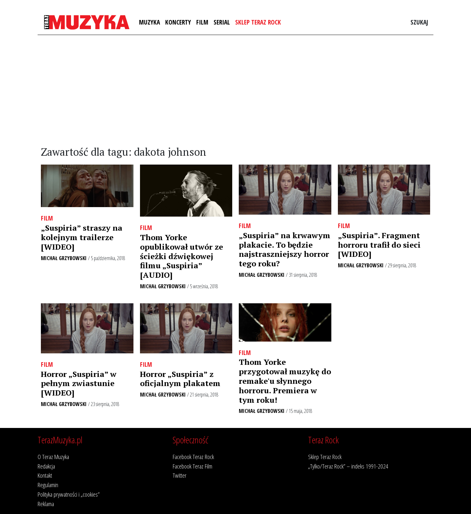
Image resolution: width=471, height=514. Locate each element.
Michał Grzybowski (64, 258)
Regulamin (48, 484)
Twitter (179, 475)
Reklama (46, 503)
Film (202, 22)
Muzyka (149, 22)
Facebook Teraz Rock (193, 456)
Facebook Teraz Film (192, 466)
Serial (222, 22)
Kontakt (45, 475)
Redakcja (46, 466)
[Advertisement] (235, 90)
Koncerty (178, 22)
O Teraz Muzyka (53, 456)
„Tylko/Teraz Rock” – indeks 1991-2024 (348, 466)
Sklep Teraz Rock (258, 22)
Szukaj (419, 22)
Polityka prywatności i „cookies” (69, 494)
